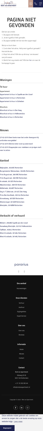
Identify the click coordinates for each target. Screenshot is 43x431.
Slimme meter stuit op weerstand (16, 144)
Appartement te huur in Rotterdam (12, 98)
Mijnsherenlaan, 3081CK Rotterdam (13, 185)
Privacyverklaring (22, 414)
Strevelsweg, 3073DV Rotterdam (12, 198)
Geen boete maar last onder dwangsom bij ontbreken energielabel (19, 138)
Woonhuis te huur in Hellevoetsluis (12, 113)
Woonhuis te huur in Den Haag (11, 110)
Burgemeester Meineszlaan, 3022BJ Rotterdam (17, 171)
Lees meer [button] (18, 421)
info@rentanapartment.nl (21, 387)
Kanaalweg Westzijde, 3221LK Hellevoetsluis (16, 226)
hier (30, 60)
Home (6, 414)
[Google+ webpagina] (27, 408)
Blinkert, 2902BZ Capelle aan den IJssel (14, 223)
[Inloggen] (30, 3)
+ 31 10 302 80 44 (21, 383)
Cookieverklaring (34, 414)
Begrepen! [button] (7, 428)
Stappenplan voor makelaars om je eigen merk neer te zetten (20, 148)
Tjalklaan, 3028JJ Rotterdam (10, 230)
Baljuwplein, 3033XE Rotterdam (11, 168)
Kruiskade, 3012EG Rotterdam (11, 181)
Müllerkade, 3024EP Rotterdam (11, 188)
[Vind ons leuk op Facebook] (16, 408)
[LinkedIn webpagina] (21, 408)
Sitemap (12, 414)
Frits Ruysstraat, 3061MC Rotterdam (13, 174)
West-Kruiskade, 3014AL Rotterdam (13, 233)
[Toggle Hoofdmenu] (40, 3)
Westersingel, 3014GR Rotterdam (12, 202)
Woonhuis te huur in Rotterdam (11, 117)
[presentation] (18, 271)
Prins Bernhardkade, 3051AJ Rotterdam (14, 195)
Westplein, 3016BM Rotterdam (11, 205)
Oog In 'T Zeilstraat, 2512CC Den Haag (13, 192)
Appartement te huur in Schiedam (12, 101)
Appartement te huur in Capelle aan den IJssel (16, 94)
